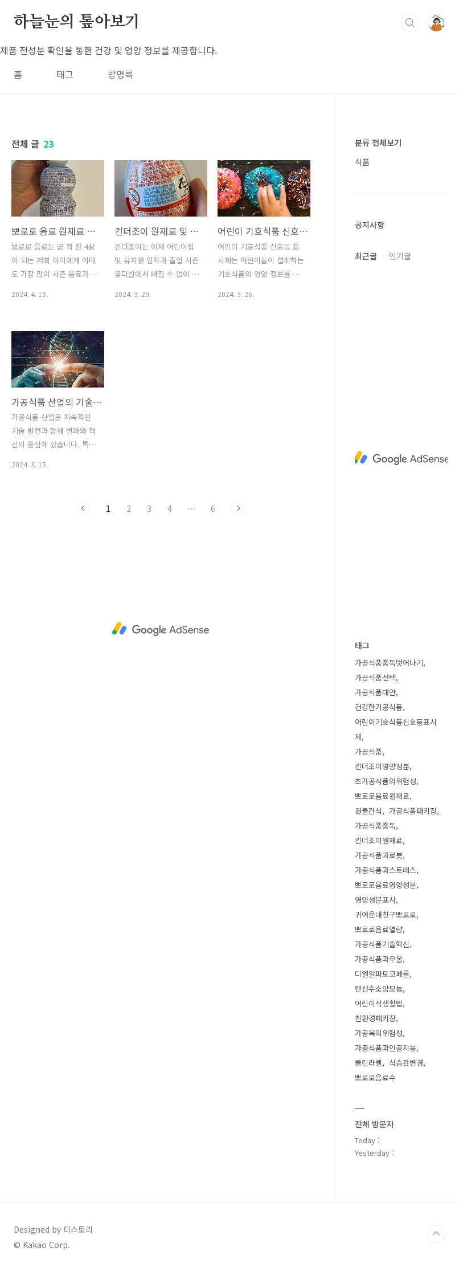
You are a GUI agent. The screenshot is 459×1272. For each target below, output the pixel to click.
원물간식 (368, 810)
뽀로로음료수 (375, 1077)
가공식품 (368, 751)
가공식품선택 (375, 677)
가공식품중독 (375, 825)
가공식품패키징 (413, 810)
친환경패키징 (375, 1018)
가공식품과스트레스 (385, 870)
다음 (238, 508)
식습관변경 (406, 1062)
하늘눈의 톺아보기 (77, 22)
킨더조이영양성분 (382, 766)
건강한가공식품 (379, 707)
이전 (83, 508)
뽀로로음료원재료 (382, 795)
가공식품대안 (375, 692)
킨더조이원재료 (379, 840)
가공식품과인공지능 (385, 1047)
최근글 (366, 256)
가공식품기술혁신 (382, 944)
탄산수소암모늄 (379, 988)
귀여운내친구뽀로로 (385, 914)
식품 (362, 162)
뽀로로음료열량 (379, 929)
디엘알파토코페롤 (382, 973)
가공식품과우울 (379, 958)
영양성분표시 (375, 899)
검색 (410, 22)
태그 (64, 74)
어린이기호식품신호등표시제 (396, 729)
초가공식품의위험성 (385, 781)
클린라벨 (368, 1062)
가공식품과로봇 (379, 855)
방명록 (120, 74)
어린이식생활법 (379, 1003)
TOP (436, 1234)
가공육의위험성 (379, 1033)
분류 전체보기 (378, 142)
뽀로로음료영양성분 (385, 884)
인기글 (400, 256)
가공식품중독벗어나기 (389, 662)
